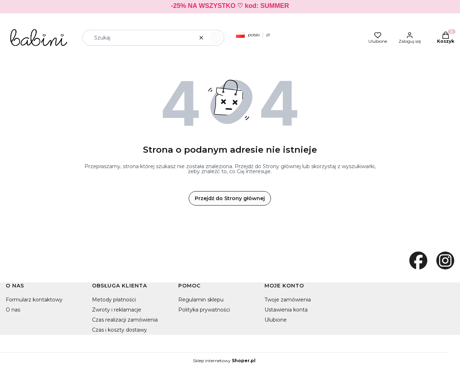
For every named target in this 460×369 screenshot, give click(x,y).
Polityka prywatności (204, 309)
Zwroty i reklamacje (116, 309)
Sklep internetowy (224, 360)
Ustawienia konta (286, 309)
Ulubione (275, 320)
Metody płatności (114, 299)
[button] (216, 38)
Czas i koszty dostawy (119, 330)
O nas (13, 309)
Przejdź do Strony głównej (230, 198)
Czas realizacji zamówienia (125, 320)
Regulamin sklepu (201, 299)
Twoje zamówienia (287, 299)
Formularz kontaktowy (34, 299)
